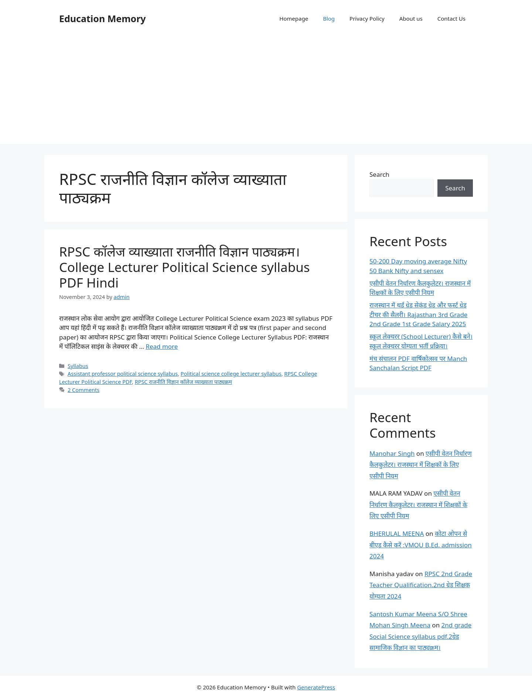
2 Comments (83, 389)
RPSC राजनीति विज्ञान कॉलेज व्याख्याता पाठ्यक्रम (183, 381)
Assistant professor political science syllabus (123, 373)
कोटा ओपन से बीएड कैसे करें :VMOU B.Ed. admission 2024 (420, 544)
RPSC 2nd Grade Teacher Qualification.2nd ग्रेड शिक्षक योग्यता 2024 (420, 584)
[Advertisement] (266, 92)
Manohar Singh (392, 453)
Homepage (293, 18)
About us (411, 18)
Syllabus (78, 365)
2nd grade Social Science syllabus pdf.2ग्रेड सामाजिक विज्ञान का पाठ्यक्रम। (420, 636)
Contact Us (451, 18)
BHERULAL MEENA (396, 533)
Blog (329, 18)
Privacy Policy (367, 18)
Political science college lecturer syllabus (231, 373)
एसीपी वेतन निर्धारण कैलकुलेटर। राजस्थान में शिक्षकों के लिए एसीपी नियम (420, 464)
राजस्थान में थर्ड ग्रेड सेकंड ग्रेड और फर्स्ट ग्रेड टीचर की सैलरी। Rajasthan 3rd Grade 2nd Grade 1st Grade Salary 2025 (418, 314)
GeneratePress (316, 687)
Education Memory (102, 18)
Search (379, 174)
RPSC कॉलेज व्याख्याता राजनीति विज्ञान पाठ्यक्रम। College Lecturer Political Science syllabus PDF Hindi (184, 267)
